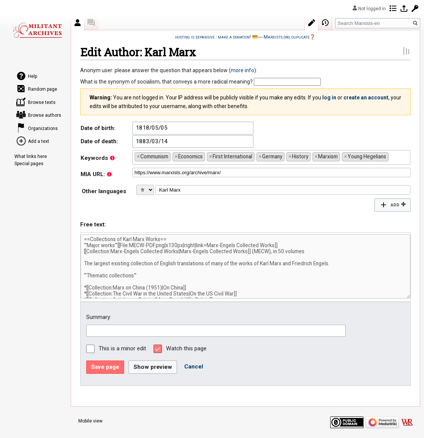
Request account (415, 8)
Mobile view (90, 421)
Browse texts (42, 102)
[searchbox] (392, 156)
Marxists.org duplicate (286, 37)
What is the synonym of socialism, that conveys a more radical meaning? (166, 82)
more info (242, 70)
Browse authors (44, 115)
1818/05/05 (152, 127)
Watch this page (186, 348)
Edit (311, 22)
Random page (42, 89)
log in (329, 97)
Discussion (91, 22)
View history (325, 22)
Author (78, 22)
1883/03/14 (152, 141)
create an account (365, 97)
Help (32, 76)
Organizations (43, 128)
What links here (30, 156)
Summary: (98, 317)
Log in (404, 8)
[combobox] (271, 157)
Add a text (38, 141)
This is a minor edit (122, 348)
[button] (392, 205)
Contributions (393, 8)
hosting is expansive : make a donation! (213, 37)
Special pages (28, 163)
